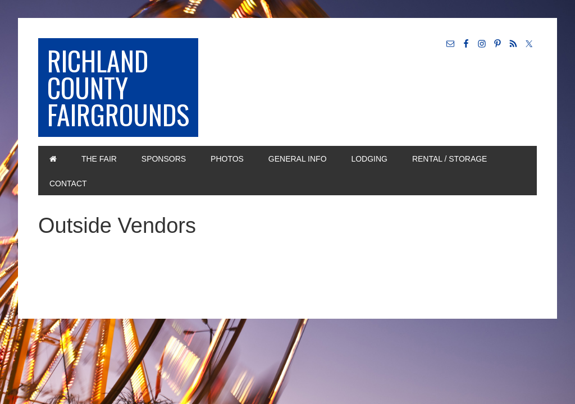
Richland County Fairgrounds (118, 87)
